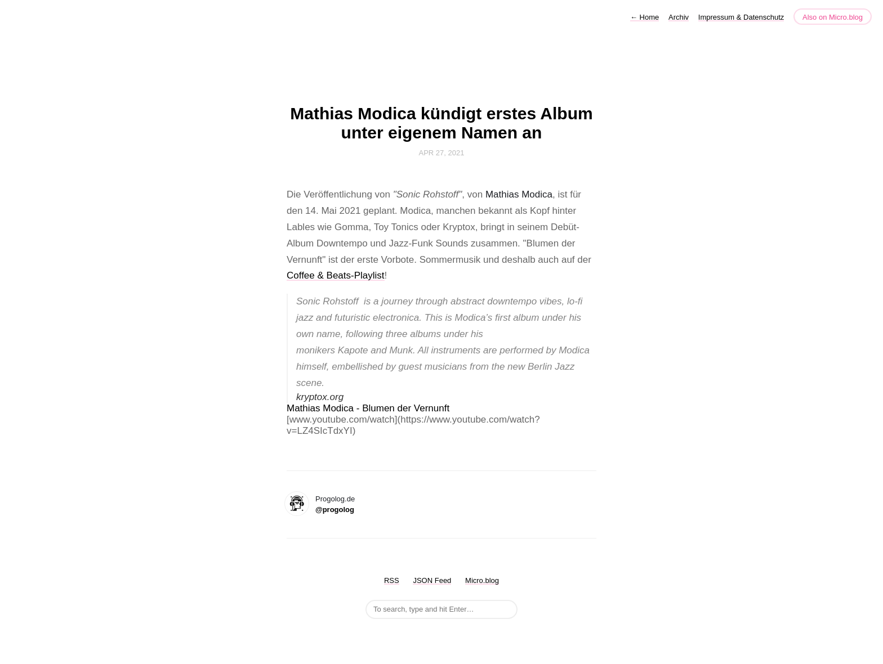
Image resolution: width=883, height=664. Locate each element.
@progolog (334, 509)
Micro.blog (482, 580)
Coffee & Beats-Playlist (336, 275)
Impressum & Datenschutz (741, 17)
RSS (391, 580)
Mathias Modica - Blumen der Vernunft (368, 408)
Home (644, 17)
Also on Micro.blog (832, 17)
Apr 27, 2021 (442, 153)
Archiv (678, 17)
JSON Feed (432, 580)
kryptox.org (320, 397)
